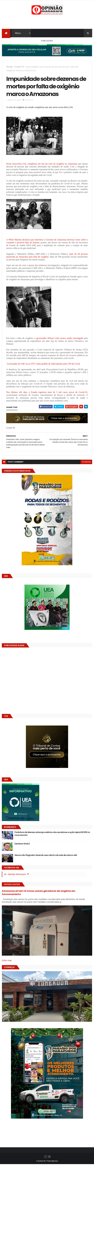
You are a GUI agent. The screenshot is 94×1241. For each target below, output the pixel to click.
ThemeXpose (52, 1161)
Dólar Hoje (7, 960)
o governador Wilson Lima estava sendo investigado (58, 338)
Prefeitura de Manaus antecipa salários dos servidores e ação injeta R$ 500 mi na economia (52, 833)
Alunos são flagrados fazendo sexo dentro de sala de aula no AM (45, 855)
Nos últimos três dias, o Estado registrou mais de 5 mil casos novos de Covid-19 (46, 392)
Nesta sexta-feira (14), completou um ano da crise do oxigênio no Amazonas (41, 164)
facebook (86, 462)
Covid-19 (19, 66)
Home (9, 66)
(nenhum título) (22, 843)
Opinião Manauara (17, 874)
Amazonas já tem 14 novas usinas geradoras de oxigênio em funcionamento (38, 892)
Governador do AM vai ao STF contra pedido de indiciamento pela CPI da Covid (43, 364)
